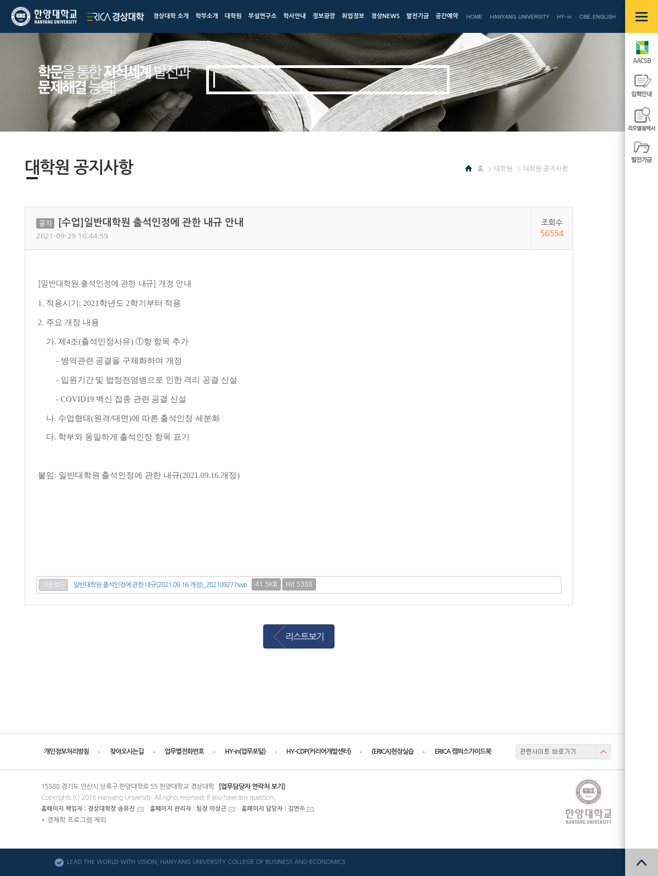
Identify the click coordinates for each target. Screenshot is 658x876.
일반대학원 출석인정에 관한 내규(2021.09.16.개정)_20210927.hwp (160, 585)
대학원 (503, 169)
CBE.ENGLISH (598, 16)
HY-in (564, 16)
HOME (474, 16)
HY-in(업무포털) (245, 751)
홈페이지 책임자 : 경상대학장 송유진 (88, 809)
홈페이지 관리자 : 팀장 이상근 (188, 809)
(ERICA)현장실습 (392, 751)
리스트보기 (304, 636)
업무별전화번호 (184, 751)
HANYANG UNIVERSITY (519, 16)
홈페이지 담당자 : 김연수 (273, 809)
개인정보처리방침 (66, 751)
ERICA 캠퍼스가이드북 (462, 751)
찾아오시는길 (127, 751)
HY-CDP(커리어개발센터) (318, 751)
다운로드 (53, 585)
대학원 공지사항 (545, 169)
